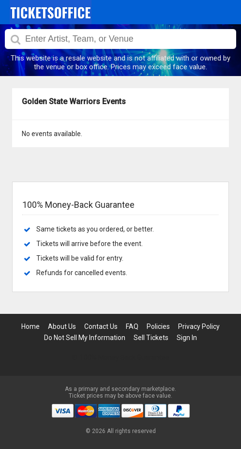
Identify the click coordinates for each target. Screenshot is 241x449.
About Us (62, 326)
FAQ (132, 326)
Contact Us (101, 326)
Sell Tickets (151, 337)
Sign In (187, 337)
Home (30, 326)
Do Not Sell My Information (84, 337)
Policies (158, 326)
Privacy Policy (199, 326)
